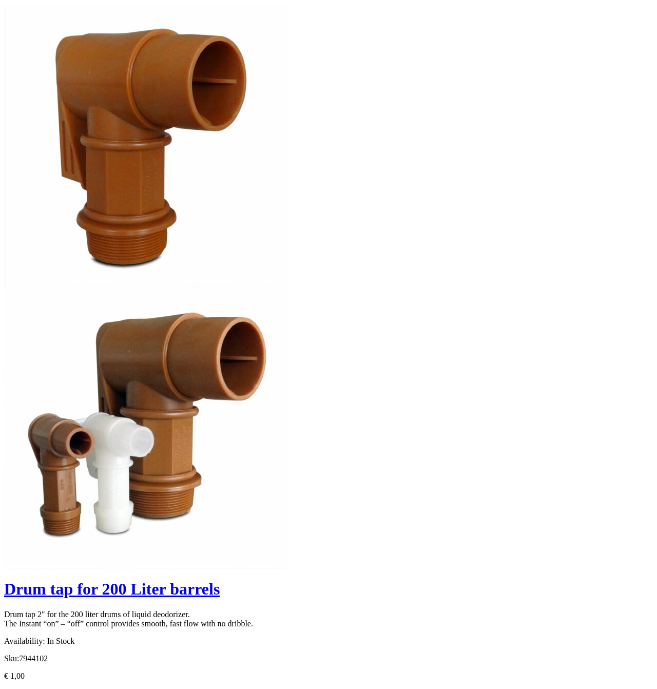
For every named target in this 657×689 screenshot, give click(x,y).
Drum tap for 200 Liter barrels (112, 589)
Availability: (24, 641)
